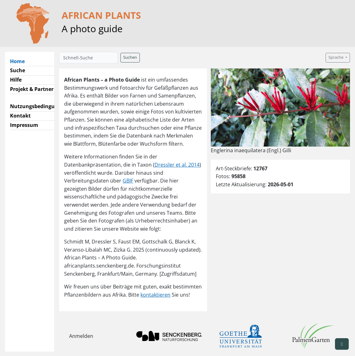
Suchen (130, 57)
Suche (17, 70)
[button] (342, 344)
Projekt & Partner (31, 89)
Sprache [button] (336, 57)
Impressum (24, 125)
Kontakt (20, 115)
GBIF (128, 180)
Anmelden (81, 336)
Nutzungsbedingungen (38, 106)
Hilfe (16, 79)
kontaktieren (155, 294)
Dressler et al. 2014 (177, 164)
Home (20, 61)
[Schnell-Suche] (88, 57)
